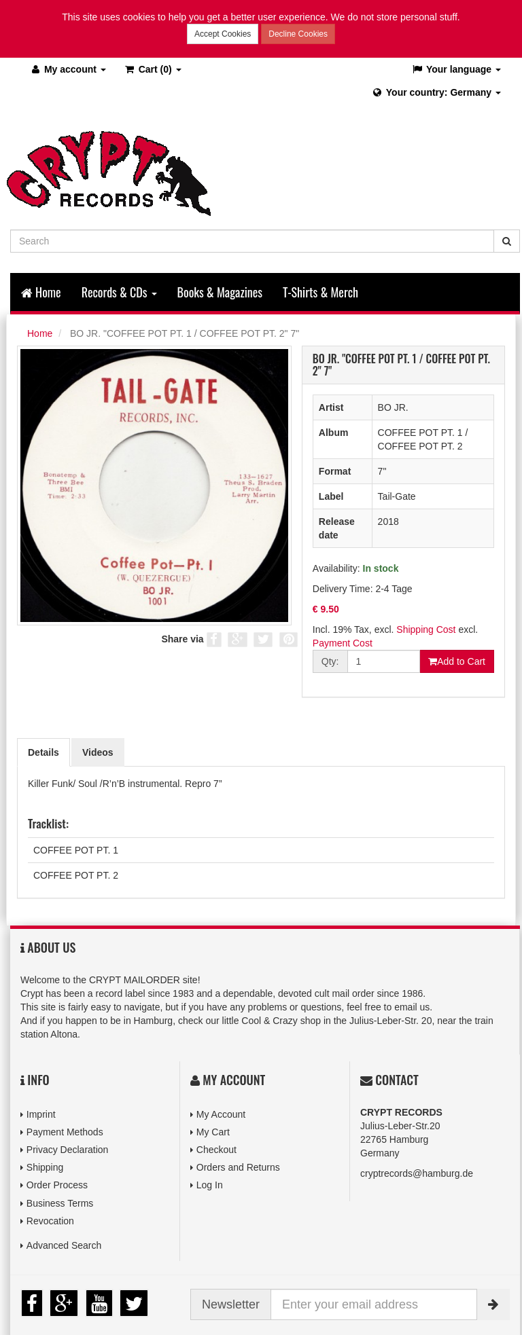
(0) (152, 69)
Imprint (41, 1114)
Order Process (57, 1184)
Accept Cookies (222, 34)
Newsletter (231, 1304)
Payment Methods (65, 1132)
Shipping (45, 1167)
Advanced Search (64, 1245)
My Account (220, 1114)
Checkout (216, 1149)
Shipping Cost (425, 629)
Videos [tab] (98, 752)
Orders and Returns (238, 1167)
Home (41, 292)
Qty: (330, 661)
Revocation (50, 1220)
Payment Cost (342, 643)
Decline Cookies (298, 34)
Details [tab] (43, 752)
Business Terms (60, 1203)
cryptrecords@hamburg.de (416, 1173)
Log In (209, 1184)
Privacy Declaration (68, 1149)
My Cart (213, 1132)
